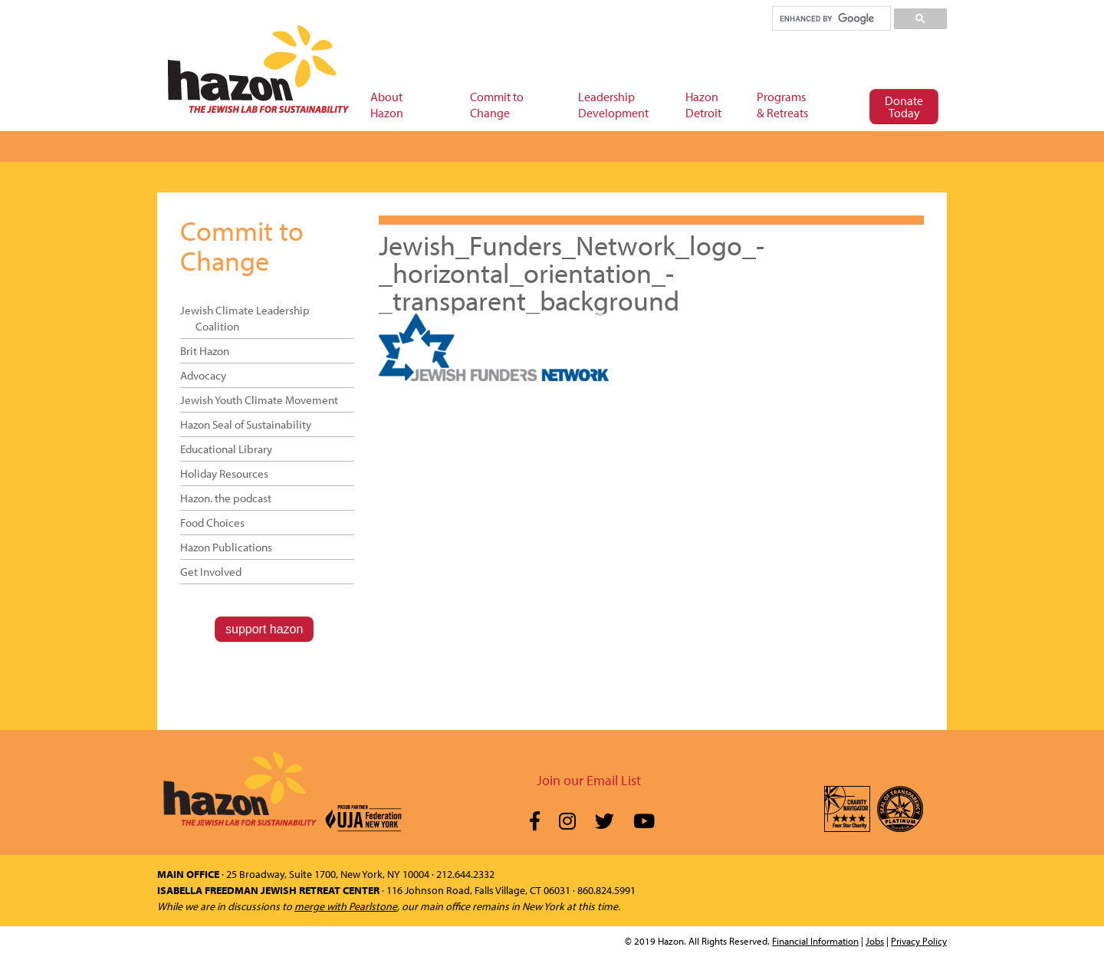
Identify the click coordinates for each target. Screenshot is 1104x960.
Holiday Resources (224, 473)
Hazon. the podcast (225, 498)
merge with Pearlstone (345, 906)
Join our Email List (589, 780)
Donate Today (904, 106)
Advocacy (203, 375)
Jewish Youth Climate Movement (259, 400)
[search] (831, 18)
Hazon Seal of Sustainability (245, 424)
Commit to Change (242, 245)
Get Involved (211, 571)
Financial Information (815, 941)
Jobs (875, 941)
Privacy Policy (919, 941)
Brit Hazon (204, 351)
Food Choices (212, 522)
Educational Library (226, 449)
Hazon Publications (226, 547)
